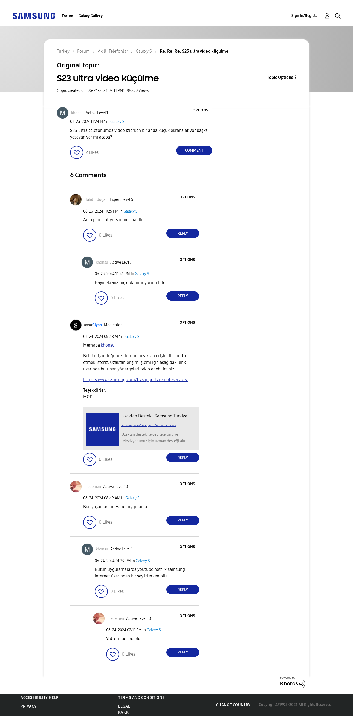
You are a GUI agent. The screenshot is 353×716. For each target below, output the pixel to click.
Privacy (28, 706)
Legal (124, 706)
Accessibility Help (40, 697)
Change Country (233, 705)
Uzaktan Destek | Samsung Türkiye (154, 416)
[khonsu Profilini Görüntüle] (108, 345)
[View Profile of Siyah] (97, 325)
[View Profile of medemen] (92, 486)
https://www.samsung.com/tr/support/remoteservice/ (135, 379)
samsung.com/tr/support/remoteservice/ (148, 425)
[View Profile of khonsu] (77, 113)
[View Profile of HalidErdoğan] (96, 199)
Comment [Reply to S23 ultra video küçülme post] (194, 150)
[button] (202, 110)
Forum (67, 16)
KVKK (123, 712)
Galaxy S (117, 121)
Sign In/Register (305, 15)
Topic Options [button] (280, 77)
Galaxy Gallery (91, 16)
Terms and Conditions (141, 697)
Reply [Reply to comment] (182, 233)
